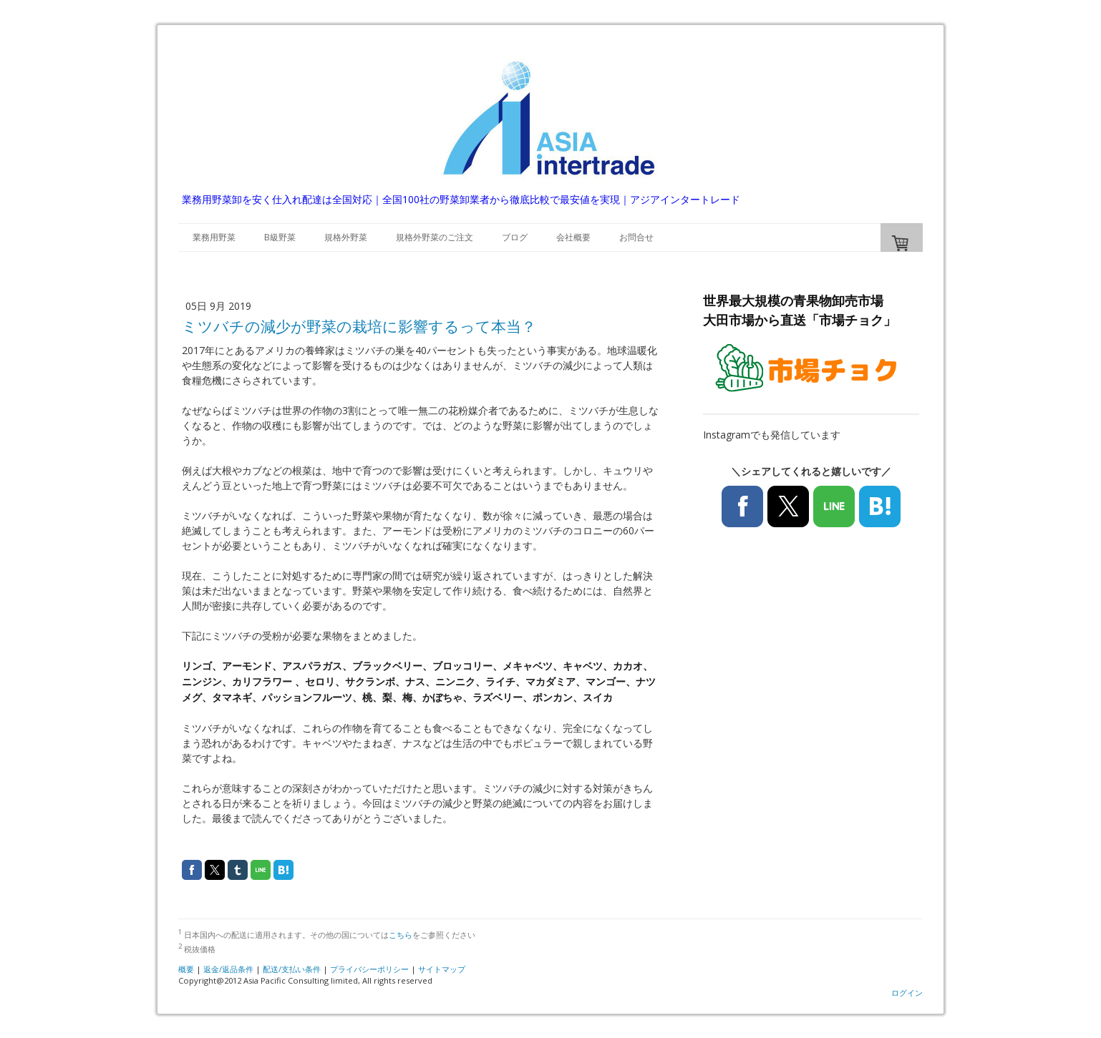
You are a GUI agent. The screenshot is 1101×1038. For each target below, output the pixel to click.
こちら (400, 934)
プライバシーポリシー (369, 969)
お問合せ (636, 237)
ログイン (907, 992)
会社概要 (573, 237)
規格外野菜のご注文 (434, 237)
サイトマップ (441, 969)
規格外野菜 (345, 237)
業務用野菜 (214, 237)
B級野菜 (280, 237)
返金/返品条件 (228, 969)
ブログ (515, 237)
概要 (186, 969)
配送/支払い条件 (292, 969)
